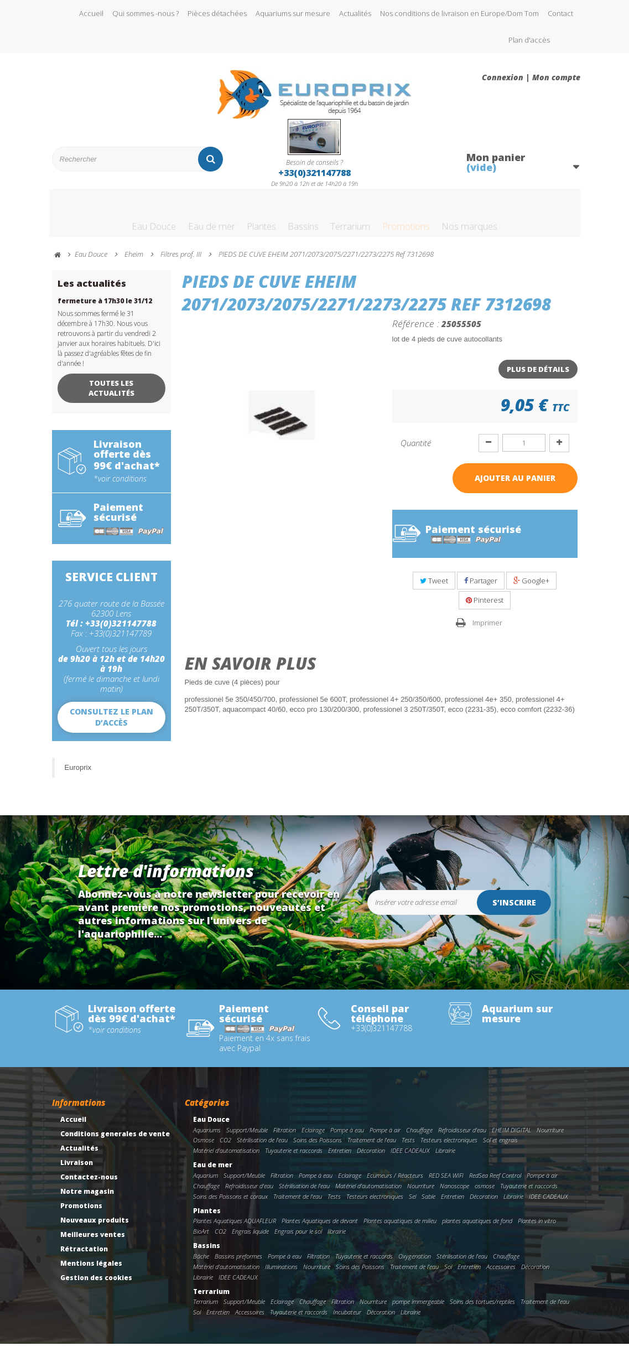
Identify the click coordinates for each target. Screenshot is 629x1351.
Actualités (355, 13)
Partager (480, 588)
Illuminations (281, 1274)
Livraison (76, 1169)
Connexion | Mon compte (531, 77)
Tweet (434, 588)
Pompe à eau (347, 1137)
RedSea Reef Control (495, 1182)
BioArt (201, 1238)
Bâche (201, 1263)
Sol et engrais (500, 1147)
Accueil (91, 13)
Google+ (531, 588)
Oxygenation (414, 1263)
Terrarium (357, 217)
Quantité (416, 449)
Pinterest (484, 607)
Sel (412, 1203)
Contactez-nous (89, 1184)
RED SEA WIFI (446, 1182)
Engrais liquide (250, 1238)
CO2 (225, 1147)
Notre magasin (87, 1198)
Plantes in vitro (537, 1228)
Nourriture (550, 1137)
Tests (408, 1147)
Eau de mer (183, 217)
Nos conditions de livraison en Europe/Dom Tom (459, 13)
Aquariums (207, 1137)
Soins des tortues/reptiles (482, 1309)
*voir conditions (120, 486)
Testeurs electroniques (448, 1147)
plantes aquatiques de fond (477, 1228)
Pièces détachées (217, 13)
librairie (337, 1238)
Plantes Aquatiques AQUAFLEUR (234, 1228)
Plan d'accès (529, 40)
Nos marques (505, 217)
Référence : (415, 330)
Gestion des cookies (96, 1285)
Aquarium (205, 1182)
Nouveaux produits (94, 1227)
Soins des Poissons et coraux (230, 1203)
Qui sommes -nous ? (145, 13)
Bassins (298, 217)
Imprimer (487, 630)
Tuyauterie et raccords (294, 1157)
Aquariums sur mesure (293, 13)
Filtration (284, 1137)
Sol (448, 1274)
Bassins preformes (238, 1263)
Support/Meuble (247, 1137)
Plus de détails (538, 376)
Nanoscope (454, 1193)
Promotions (427, 217)
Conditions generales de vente (115, 1141)
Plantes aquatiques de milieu (399, 1228)
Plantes (245, 217)
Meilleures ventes (92, 1241)
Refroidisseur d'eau (462, 1137)
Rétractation (84, 1256)
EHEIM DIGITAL (511, 1137)
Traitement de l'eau (371, 1147)
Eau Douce (115, 217)
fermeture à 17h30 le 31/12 (105, 308)
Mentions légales (91, 1270)
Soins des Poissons (317, 1147)
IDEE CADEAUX (410, 1157)
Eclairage (313, 1137)
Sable (428, 1203)
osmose (485, 1193)
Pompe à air (385, 1137)
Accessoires (501, 1274)
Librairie (445, 1157)
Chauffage (419, 1137)
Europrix (78, 774)
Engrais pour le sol (298, 1238)
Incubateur (347, 1319)
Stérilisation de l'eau (262, 1147)
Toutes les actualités (111, 395)
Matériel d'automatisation (226, 1157)
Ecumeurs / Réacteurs (395, 1182)
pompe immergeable (418, 1309)
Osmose (203, 1147)
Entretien (339, 1157)
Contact (560, 13)
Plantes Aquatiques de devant (320, 1228)
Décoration (371, 1157)
